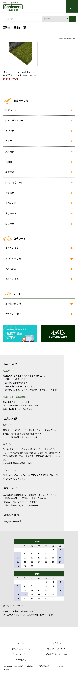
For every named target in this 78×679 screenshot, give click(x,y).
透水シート (10, 213)
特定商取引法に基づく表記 (57, 654)
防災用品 (9, 224)
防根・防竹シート (14, 182)
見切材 (8, 162)
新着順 (73, 38)
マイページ (57, 643)
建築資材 (9, 193)
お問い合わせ (21, 660)
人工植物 (9, 151)
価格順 (68, 38)
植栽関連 (9, 172)
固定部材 (9, 131)
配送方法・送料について (57, 649)
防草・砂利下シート (15, 120)
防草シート (10, 110)
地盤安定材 (10, 203)
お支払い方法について (21, 649)
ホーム (21, 643)
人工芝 (8, 141)
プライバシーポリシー (21, 654)
